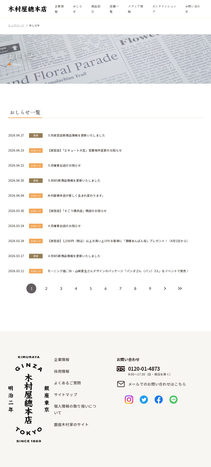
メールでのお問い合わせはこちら (157, 384)
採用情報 (61, 371)
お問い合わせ (192, 8)
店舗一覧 (114, 8)
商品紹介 (95, 8)
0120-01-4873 (157, 371)
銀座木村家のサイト (71, 424)
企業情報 (59, 8)
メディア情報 (135, 8)
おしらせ (77, 8)
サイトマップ (65, 394)
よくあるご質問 (67, 382)
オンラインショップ (164, 8)
